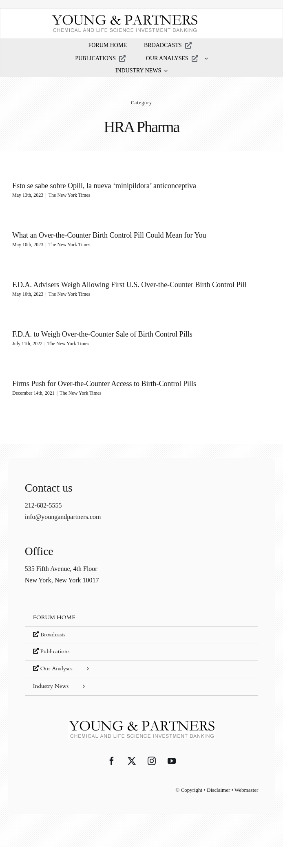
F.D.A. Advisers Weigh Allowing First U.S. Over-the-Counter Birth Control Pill (129, 285)
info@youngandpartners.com (63, 516)
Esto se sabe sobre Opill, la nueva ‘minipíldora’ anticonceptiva (104, 186)
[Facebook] (111, 761)
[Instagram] (151, 761)
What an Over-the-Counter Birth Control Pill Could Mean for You (109, 235)
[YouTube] (171, 761)
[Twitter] (131, 761)
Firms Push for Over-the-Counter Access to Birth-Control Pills (104, 384)
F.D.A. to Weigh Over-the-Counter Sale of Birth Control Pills (102, 334)
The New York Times (70, 195)
